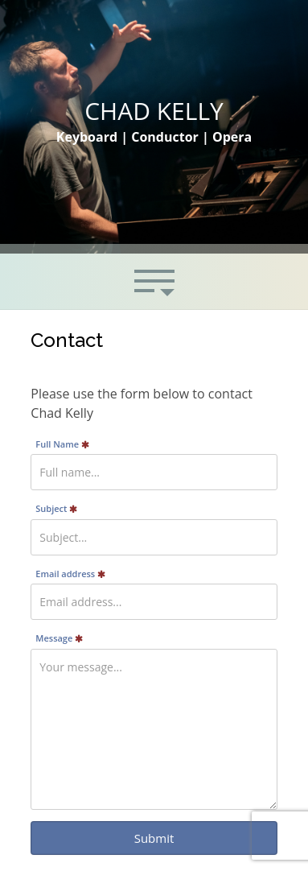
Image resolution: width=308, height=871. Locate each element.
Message (59, 638)
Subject (56, 508)
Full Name (62, 444)
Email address (70, 574)
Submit (154, 838)
